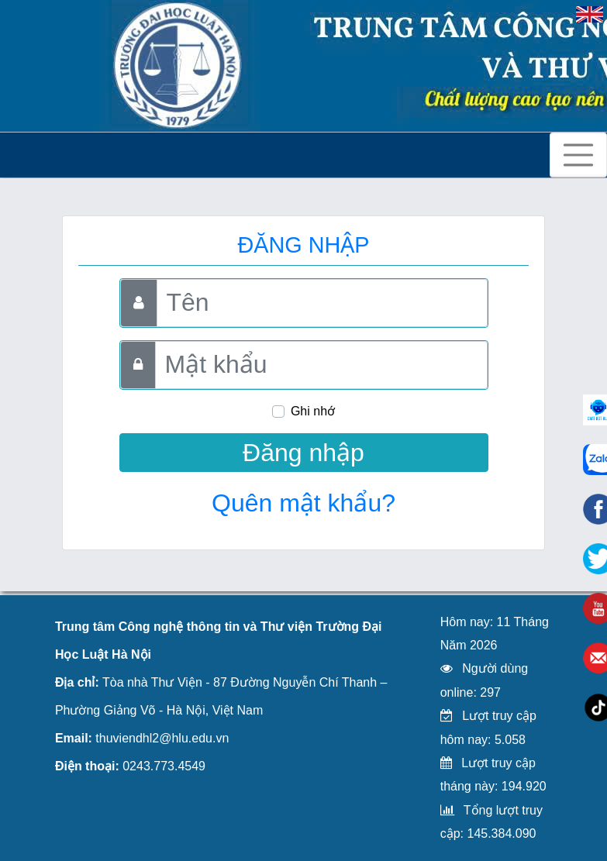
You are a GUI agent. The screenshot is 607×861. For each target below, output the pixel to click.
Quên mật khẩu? (303, 503)
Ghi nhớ (313, 411)
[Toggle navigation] (578, 155)
